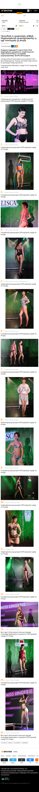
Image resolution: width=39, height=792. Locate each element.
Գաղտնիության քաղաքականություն (10, 772)
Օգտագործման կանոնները (17, 768)
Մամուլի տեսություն (24, 22)
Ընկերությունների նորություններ (25, 770)
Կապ (26, 768)
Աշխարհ (10, 742)
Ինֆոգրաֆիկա (31, 756)
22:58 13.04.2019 (5, 43)
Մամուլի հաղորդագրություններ (8, 770)
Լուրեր (3, 22)
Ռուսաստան (4, 742)
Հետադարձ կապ (5, 774)
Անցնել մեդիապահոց (23, 281)
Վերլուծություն (22, 756)
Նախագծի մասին (5, 768)
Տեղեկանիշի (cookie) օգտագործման (29, 772)
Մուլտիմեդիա (25, 742)
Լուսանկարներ (17, 742)
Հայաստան (8, 756)
